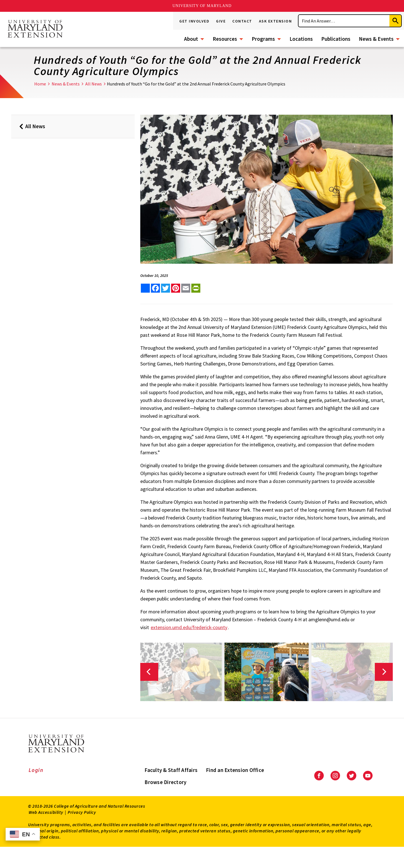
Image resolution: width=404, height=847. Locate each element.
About (191, 38)
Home (40, 84)
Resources (225, 38)
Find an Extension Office (235, 770)
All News (93, 84)
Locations (301, 38)
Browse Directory (165, 782)
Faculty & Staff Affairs (171, 770)
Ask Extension (275, 21)
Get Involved (194, 21)
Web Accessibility (46, 812)
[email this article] (186, 288)
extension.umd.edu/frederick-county (189, 627)
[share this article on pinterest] (176, 288)
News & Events (376, 38)
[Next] (384, 672)
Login (36, 770)
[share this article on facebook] (155, 288)
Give (221, 21)
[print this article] (196, 288)
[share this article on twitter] (165, 288)
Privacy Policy (82, 812)
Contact (242, 21)
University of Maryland (202, 6)
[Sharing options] (145, 288)
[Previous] (149, 672)
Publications (335, 38)
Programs (263, 38)
